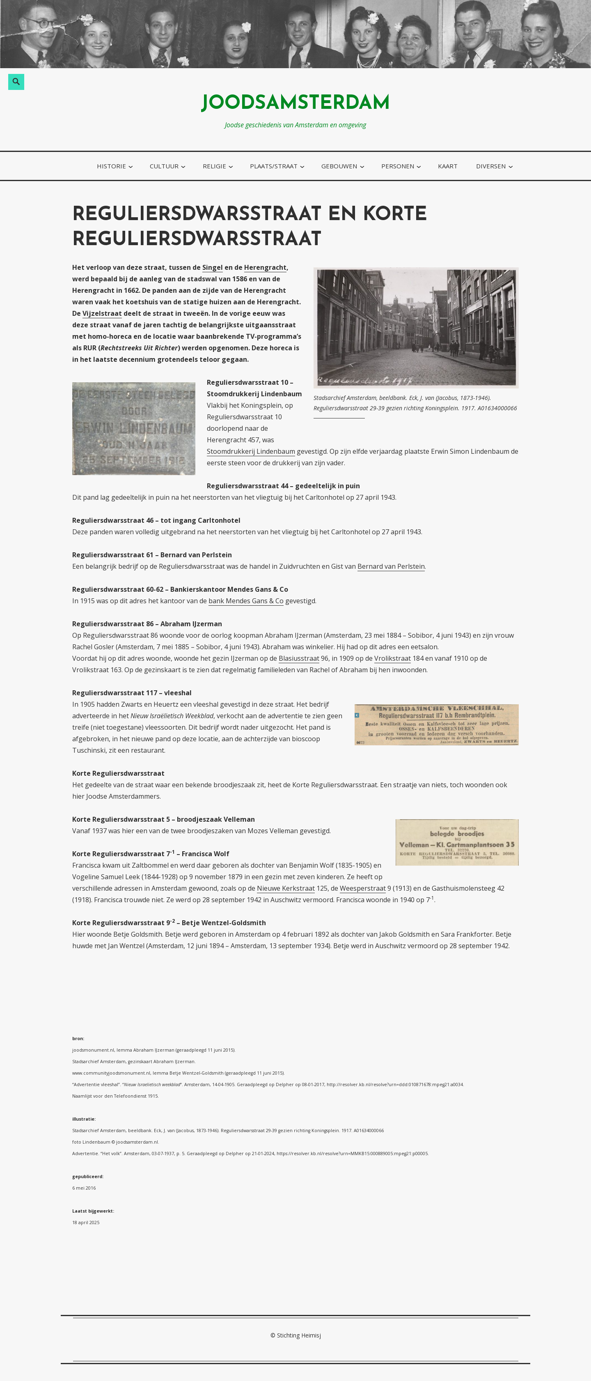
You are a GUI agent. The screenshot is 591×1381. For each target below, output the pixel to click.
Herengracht (265, 267)
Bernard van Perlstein (391, 566)
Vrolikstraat (392, 658)
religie (214, 166)
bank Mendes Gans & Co (246, 600)
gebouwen (339, 166)
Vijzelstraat (102, 313)
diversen (491, 166)
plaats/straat (274, 166)
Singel (212, 267)
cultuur (164, 166)
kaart (448, 166)
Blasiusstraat (299, 658)
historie (111, 166)
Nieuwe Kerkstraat (286, 888)
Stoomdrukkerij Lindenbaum (251, 451)
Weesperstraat (363, 888)
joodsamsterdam (295, 104)
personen (397, 166)
